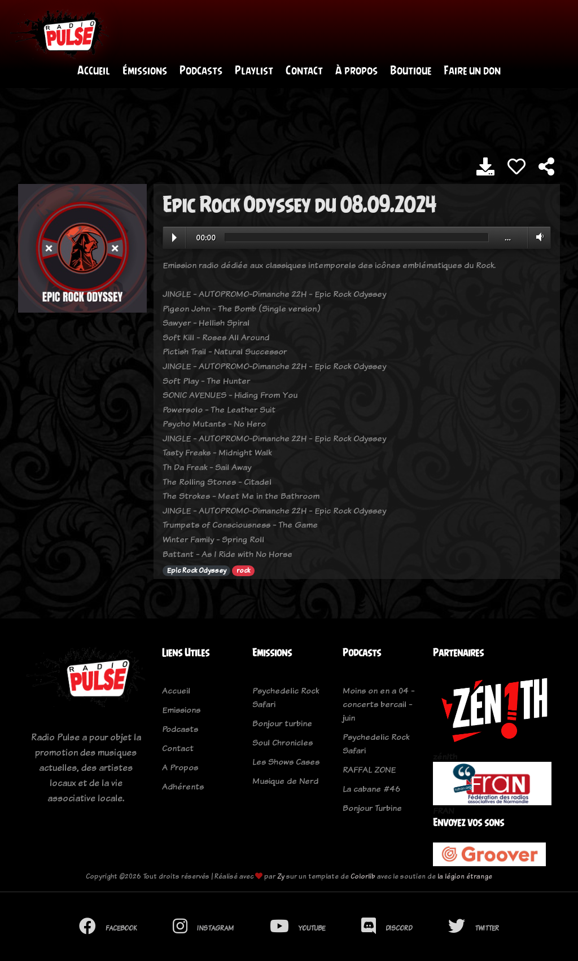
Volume (537, 237)
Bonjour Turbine (372, 808)
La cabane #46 (371, 789)
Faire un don (472, 70)
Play (174, 238)
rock (243, 571)
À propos (356, 70)
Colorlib (363, 877)
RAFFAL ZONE (369, 770)
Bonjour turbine (282, 724)
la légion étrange (464, 877)
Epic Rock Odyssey (196, 571)
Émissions (144, 70)
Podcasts (200, 70)
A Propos (180, 768)
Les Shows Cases (285, 762)
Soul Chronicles (282, 743)
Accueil (93, 70)
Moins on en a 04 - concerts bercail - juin (378, 704)
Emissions (181, 710)
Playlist (254, 70)
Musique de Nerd (285, 781)
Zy (280, 877)
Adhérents (183, 787)
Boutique (410, 70)
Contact (304, 70)
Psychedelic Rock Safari (285, 697)
